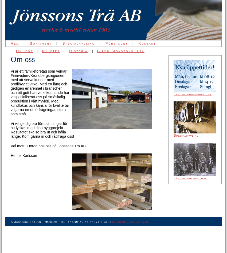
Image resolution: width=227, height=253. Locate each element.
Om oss (24, 51)
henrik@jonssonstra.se (130, 221)
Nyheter (51, 51)
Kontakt (147, 43)
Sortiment (41, 43)
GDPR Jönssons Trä (120, 51)
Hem (15, 43)
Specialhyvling (78, 43)
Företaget (116, 43)
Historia (78, 51)
